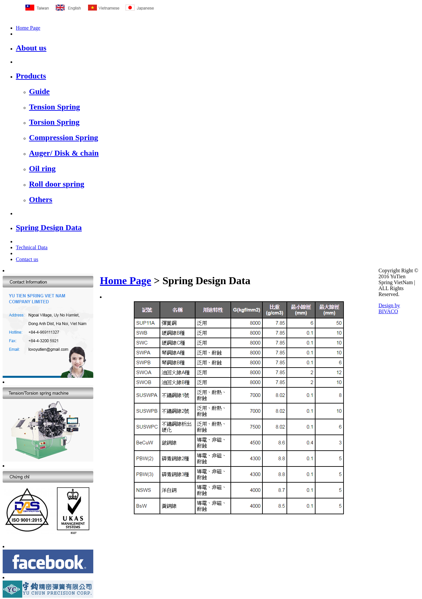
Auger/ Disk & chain (64, 153)
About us (31, 48)
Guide (39, 91)
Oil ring (42, 168)
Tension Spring (54, 107)
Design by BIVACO (389, 308)
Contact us (27, 259)
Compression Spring (63, 137)
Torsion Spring (54, 122)
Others (40, 199)
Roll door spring (56, 184)
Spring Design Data (49, 227)
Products (31, 76)
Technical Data (31, 247)
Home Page (28, 28)
